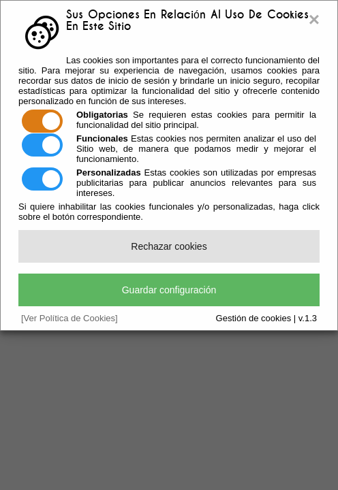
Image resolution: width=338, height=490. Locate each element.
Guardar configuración (169, 289)
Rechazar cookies (168, 246)
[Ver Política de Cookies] (69, 318)
